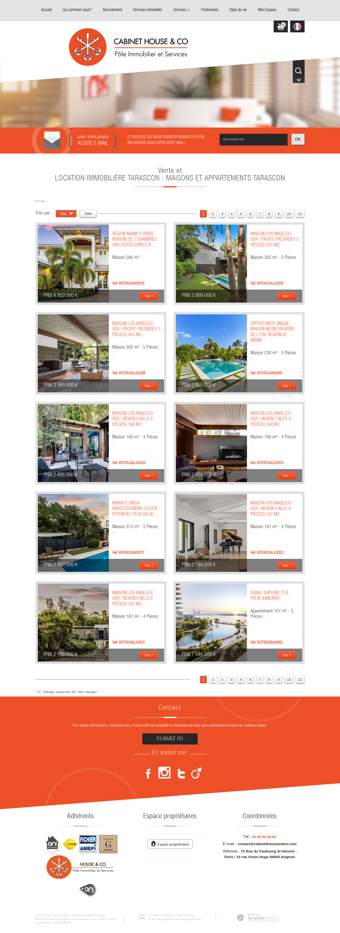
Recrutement (112, 10)
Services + (182, 10)
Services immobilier (147, 10)
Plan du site (42, 919)
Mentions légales (60, 919)
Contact (293, 10)
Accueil (46, 10)
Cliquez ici (170, 738)
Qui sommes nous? (77, 10)
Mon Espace (267, 10)
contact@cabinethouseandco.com (267, 844)
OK (298, 139)
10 (289, 214)
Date (88, 213)
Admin (103, 919)
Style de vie (238, 10)
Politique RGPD (61, 922)
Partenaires (209, 10)
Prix (67, 214)
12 (300, 214)
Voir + (148, 296)
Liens (94, 919)
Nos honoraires (80, 919)
